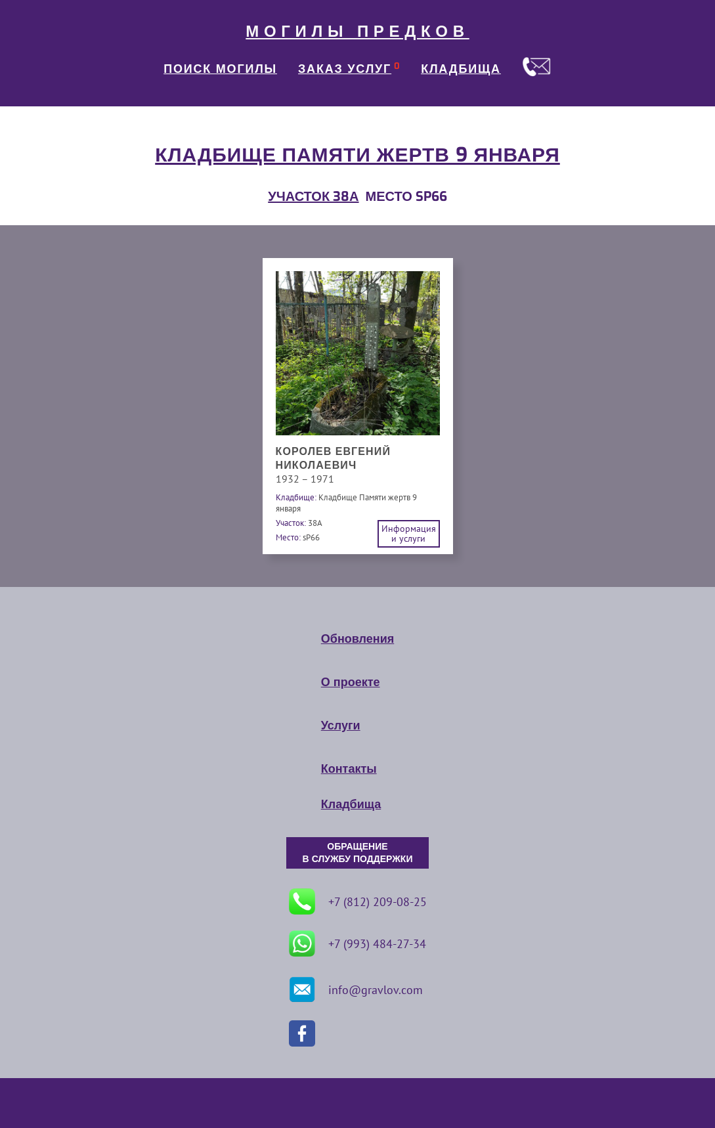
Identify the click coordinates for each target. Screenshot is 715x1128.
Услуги (340, 725)
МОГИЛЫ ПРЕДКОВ (357, 31)
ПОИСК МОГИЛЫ (220, 69)
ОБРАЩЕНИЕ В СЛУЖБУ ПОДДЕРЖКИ (358, 852)
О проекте (350, 682)
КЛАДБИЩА (461, 69)
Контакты (349, 769)
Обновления (357, 639)
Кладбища (351, 804)
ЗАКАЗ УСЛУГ (344, 69)
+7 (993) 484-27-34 (357, 943)
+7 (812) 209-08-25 (358, 901)
